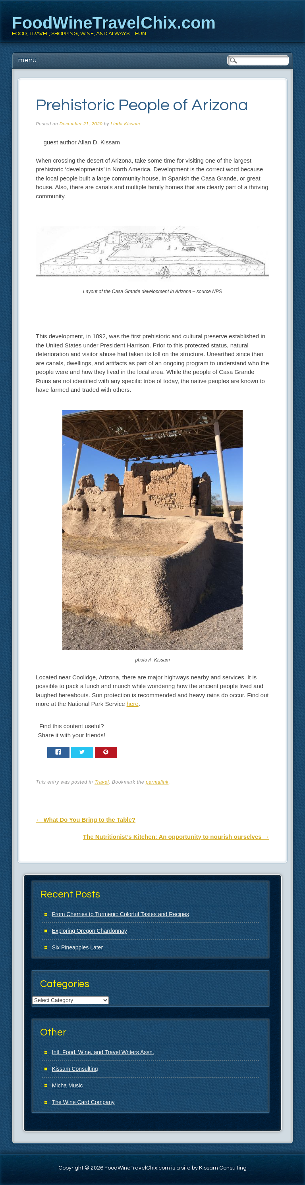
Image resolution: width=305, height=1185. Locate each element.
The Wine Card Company (83, 1102)
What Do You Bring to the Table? (85, 819)
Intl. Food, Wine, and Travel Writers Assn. (103, 1052)
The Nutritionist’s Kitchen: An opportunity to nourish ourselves (176, 836)
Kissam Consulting (75, 1069)
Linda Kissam (125, 123)
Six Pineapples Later (77, 947)
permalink (157, 782)
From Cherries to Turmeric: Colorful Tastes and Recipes (120, 914)
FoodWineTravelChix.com (114, 22)
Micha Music (67, 1085)
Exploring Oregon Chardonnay (89, 931)
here (133, 703)
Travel (102, 782)
